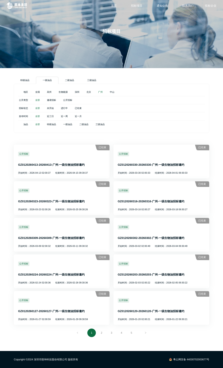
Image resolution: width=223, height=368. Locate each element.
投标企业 (210, 5)
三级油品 (91, 80)
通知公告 (162, 5)
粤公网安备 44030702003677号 (191, 359)
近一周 (64, 116)
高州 (49, 92)
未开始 (50, 108)
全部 (37, 100)
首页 (114, 5)
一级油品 (47, 80)
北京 (88, 92)
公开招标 (67, 100)
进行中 (64, 108)
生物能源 (63, 92)
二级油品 (69, 80)
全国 (37, 92)
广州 (100, 92)
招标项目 (136, 5)
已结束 (78, 108)
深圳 (77, 92)
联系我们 (188, 5)
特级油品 (24, 80)
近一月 (78, 116)
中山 (112, 92)
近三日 (50, 116)
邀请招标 (51, 100)
